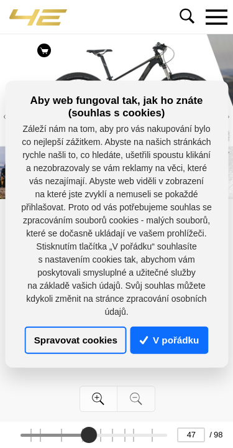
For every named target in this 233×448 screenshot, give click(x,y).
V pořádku (169, 340)
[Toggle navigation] (216, 17)
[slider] (89, 435)
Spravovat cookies (75, 340)
